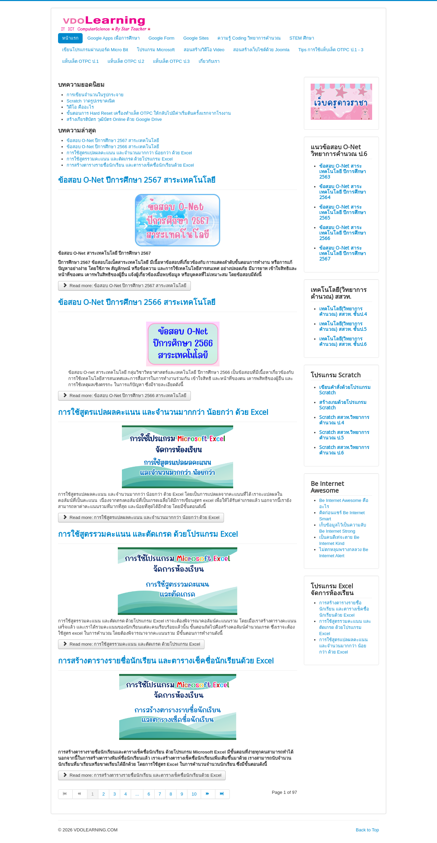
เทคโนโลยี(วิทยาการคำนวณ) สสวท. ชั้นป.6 (343, 341)
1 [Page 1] (92, 794)
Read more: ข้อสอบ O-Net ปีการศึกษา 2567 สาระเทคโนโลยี (124, 285)
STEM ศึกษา (302, 38)
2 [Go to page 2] (103, 794)
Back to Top (367, 829)
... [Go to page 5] (137, 794)
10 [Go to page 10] (194, 794)
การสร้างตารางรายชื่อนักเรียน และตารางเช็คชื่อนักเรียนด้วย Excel (166, 660)
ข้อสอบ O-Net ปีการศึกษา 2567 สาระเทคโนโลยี (136, 179)
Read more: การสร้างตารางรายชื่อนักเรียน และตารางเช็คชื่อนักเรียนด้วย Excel (141, 775)
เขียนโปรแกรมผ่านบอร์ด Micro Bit (95, 49)
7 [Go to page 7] (160, 794)
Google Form (161, 38)
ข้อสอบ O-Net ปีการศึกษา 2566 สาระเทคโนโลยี (136, 302)
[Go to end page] (222, 794)
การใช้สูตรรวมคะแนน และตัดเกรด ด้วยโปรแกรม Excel (148, 534)
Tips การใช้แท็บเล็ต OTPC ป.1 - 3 (331, 49)
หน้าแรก (70, 38)
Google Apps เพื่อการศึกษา (113, 38)
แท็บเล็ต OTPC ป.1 (80, 61)
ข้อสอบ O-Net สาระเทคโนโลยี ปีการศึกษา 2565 (342, 212)
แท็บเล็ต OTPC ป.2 (126, 61)
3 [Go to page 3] (114, 794)
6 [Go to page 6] (148, 794)
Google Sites (196, 38)
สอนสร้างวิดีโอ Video (204, 49)
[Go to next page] (208, 794)
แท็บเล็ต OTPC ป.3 (171, 61)
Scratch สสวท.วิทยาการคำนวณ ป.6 (344, 450)
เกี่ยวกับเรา (209, 61)
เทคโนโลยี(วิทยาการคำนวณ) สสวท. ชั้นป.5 (343, 326)
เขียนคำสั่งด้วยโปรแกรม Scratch (344, 390)
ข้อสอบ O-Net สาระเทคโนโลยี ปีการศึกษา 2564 (342, 191)
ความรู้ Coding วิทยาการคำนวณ (248, 38)
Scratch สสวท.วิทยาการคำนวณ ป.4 (344, 420)
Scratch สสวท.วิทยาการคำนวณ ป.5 (344, 435)
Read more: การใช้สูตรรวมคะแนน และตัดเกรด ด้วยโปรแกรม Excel (131, 644)
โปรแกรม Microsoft (155, 49)
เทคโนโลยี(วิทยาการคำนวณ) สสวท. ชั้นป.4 (343, 311)
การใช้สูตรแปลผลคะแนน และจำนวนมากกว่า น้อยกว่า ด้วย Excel (163, 412)
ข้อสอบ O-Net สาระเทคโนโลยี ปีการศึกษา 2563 (342, 171)
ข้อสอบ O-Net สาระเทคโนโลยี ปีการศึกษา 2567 (342, 253)
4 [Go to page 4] (125, 794)
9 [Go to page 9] (182, 794)
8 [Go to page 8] (171, 794)
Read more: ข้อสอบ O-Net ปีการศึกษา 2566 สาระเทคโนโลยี (124, 395)
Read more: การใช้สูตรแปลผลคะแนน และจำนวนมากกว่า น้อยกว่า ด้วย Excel (141, 517)
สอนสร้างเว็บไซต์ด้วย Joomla (261, 49)
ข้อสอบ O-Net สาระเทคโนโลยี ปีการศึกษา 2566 (342, 232)
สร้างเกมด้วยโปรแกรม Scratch (342, 405)
